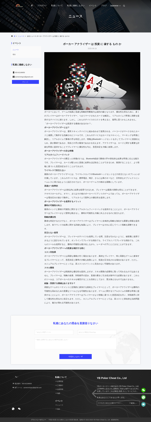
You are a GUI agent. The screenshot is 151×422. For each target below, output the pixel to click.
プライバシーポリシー (38, 420)
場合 (14, 54)
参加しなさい (133, 403)
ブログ (104, 5)
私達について (57, 5)
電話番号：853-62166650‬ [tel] (22, 383)
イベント (93, 5)
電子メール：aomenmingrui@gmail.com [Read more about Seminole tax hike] (27, 387)
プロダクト (42, 5)
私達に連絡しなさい (76, 5)
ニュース (21, 36)
